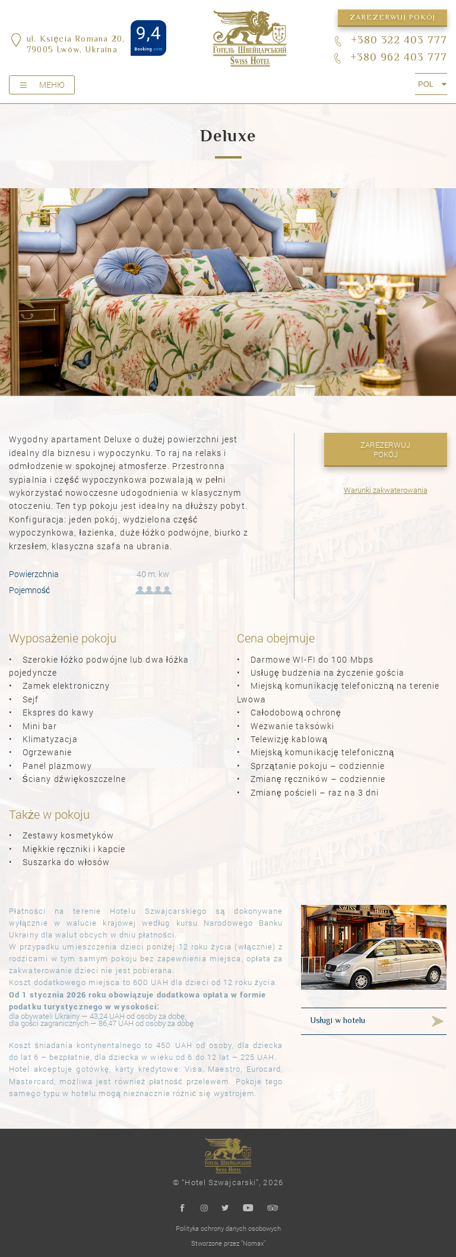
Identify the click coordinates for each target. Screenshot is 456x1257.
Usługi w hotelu (337, 1021)
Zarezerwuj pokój (392, 18)
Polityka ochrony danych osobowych (228, 1228)
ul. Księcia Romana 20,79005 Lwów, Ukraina (76, 45)
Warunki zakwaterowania (386, 490)
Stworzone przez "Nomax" (228, 1243)
